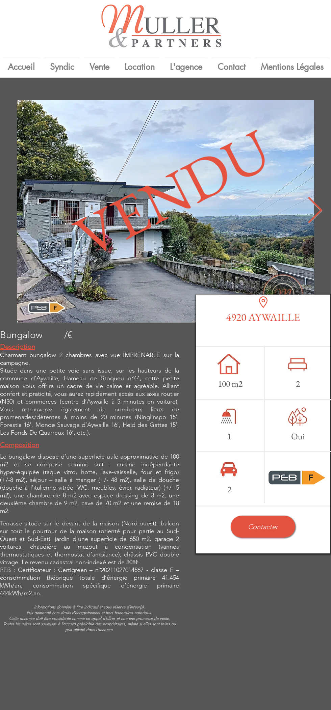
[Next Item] (314, 211)
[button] (263, 527)
